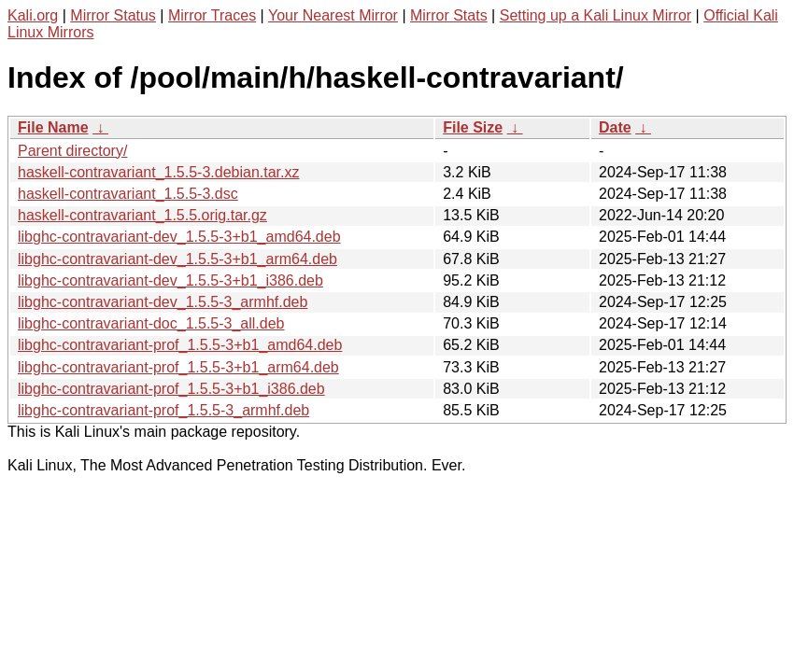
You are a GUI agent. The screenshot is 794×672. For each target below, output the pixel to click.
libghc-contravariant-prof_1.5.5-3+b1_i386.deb (171, 389)
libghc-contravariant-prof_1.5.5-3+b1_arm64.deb (178, 367)
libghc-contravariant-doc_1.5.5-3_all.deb (151, 323)
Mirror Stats (449, 15)
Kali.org (32, 15)
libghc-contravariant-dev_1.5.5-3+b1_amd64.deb (179, 237)
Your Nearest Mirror (333, 15)
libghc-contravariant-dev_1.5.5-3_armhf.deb (162, 302)
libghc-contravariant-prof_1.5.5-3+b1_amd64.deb (180, 345)
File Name (53, 127)
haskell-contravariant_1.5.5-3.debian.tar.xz (159, 172)
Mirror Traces (212, 15)
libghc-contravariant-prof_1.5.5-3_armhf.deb (163, 410)
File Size (473, 127)
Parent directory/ (72, 151)
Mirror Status (113, 15)
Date (615, 127)
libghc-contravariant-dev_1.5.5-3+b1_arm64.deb (177, 259)
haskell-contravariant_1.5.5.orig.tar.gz (142, 215)
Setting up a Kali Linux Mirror (595, 15)
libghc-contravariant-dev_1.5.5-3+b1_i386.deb (170, 280)
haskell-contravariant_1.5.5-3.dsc (128, 194)
